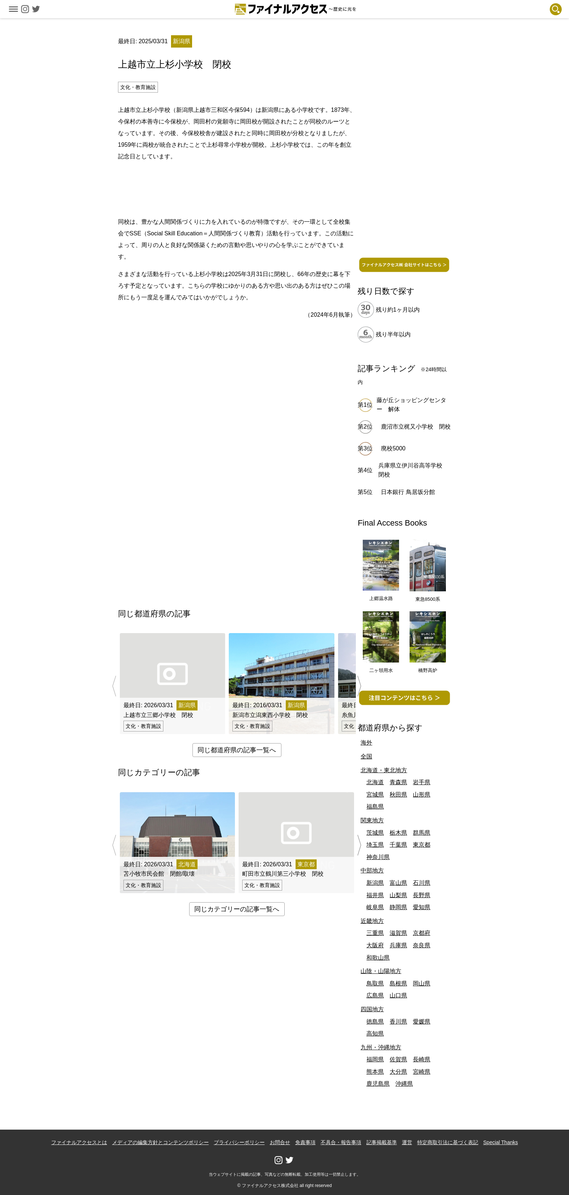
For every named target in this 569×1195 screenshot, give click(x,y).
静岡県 (398, 907)
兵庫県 (398, 945)
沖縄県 (404, 1084)
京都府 (421, 933)
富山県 (398, 883)
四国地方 (372, 1009)
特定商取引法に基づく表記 (447, 1142)
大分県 (398, 1072)
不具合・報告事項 (341, 1142)
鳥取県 (375, 983)
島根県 (398, 983)
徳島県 (375, 1021)
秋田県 (398, 794)
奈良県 (421, 945)
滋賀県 (398, 933)
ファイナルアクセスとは (79, 1142)
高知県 (375, 1033)
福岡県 (375, 1059)
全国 (366, 756)
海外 (366, 743)
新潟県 (375, 883)
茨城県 (375, 833)
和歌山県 (378, 958)
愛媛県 (421, 1021)
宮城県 (375, 794)
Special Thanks (500, 1142)
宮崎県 (421, 1072)
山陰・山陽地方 (381, 971)
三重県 (375, 933)
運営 (407, 1142)
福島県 (375, 806)
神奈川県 (378, 857)
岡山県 (421, 983)
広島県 (375, 995)
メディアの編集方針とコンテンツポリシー (160, 1142)
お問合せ (280, 1142)
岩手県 (421, 782)
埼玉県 (375, 845)
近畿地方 (372, 921)
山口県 (398, 995)
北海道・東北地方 (384, 770)
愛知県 (421, 907)
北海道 (375, 782)
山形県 (421, 794)
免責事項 (305, 1142)
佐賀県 (398, 1059)
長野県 (421, 895)
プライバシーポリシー (239, 1142)
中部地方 (372, 870)
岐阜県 (375, 907)
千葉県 (398, 845)
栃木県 (398, 833)
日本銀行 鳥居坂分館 (408, 492)
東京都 (421, 845)
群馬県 (421, 833)
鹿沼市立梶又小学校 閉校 (416, 427)
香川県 (398, 1021)
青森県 (398, 782)
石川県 (421, 883)
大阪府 (375, 945)
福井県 (375, 895)
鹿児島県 (378, 1084)
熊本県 (375, 1072)
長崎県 (421, 1059)
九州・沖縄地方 (381, 1047)
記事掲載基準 (381, 1142)
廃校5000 (393, 448)
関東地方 (372, 820)
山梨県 (398, 895)
